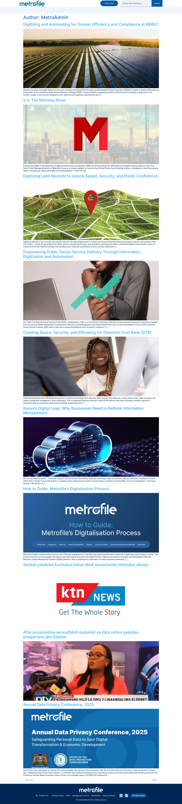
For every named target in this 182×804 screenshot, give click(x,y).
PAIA (68, 795)
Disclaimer (96, 795)
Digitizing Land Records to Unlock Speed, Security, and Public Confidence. (91, 176)
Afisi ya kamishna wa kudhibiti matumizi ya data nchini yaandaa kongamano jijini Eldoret (80, 634)
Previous (28, 780)
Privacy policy (58, 795)
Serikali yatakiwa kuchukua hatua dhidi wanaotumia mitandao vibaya (85, 564)
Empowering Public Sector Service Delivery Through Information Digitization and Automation (81, 254)
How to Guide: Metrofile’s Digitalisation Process (66, 488)
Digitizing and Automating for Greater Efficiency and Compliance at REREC (90, 24)
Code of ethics (109, 795)
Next (155, 780)
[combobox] (136, 3)
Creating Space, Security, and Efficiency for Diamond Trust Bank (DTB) (87, 332)
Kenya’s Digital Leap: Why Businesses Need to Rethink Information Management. (83, 410)
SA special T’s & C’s (80, 795)
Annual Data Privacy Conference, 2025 (58, 704)
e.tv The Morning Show (44, 100)
